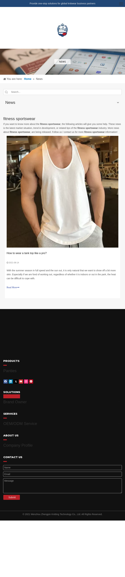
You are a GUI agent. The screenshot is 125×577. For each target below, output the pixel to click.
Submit (12, 493)
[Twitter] (16, 380)
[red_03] (5, 365)
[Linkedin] (11, 380)
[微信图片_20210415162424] (62, 62)
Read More (13, 287)
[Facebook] (5, 380)
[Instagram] (26, 380)
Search (6, 92)
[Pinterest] (31, 380)
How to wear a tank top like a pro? (27, 253)
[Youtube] (21, 380)
